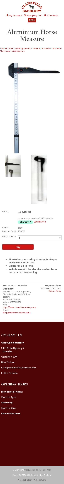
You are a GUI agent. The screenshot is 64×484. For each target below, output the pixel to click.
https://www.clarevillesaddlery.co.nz (19, 307)
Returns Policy (55, 291)
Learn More (40, 221)
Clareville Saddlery (32, 470)
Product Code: (9, 231)
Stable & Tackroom (41, 48)
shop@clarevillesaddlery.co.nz (16, 312)
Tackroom (56, 48)
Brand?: (6, 227)
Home (4, 48)
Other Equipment (23, 48)
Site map (47, 470)
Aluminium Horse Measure (12, 51)
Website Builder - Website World (32, 480)
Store (11, 48)
